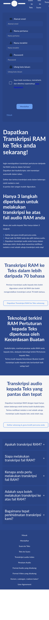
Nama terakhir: (21, 43)
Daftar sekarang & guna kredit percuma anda (26, 425)
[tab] (25, 444)
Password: (18, 55)
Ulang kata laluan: (22, 67)
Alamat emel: (20, 19)
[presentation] (24, 96)
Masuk (9, 115)
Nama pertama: (21, 31)
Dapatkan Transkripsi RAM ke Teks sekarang (25, 303)
